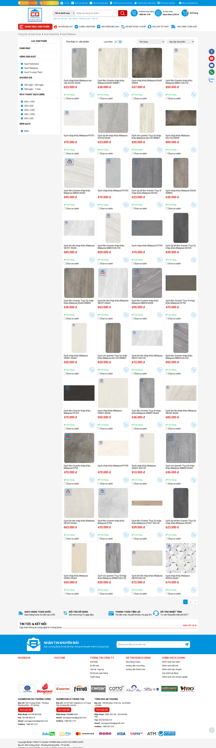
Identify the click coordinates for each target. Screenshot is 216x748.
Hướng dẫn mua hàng (135, 665)
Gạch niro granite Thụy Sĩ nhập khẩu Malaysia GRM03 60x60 (180, 466)
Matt (26, 131)
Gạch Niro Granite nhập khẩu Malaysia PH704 (77, 411)
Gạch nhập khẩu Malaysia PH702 (113, 190)
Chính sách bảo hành (171, 662)
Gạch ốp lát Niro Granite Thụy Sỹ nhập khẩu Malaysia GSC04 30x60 (181, 523)
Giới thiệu (94, 662)
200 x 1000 (29, 114)
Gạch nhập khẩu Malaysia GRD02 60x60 (178, 577)
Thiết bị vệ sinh (85, 19)
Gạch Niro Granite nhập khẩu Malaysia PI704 (111, 522)
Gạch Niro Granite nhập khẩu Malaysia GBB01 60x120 (179, 81)
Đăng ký (194, 3)
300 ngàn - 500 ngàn (34, 85)
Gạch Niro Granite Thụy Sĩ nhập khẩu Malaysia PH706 (180, 301)
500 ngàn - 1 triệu (32, 89)
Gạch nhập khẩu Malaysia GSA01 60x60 (110, 411)
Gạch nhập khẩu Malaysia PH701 (79, 135)
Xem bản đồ (25, 710)
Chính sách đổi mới (170, 665)
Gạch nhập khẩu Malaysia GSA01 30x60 (76, 356)
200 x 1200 (29, 110)
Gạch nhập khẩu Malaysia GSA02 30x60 (76, 577)
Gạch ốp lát (72, 19)
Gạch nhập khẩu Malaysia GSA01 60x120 (144, 466)
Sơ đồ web (94, 665)
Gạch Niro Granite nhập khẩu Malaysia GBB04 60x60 (145, 301)
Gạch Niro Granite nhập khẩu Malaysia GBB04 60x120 (179, 356)
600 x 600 (28, 118)
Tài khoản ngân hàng (99, 673)
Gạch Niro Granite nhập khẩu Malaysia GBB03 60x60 (77, 191)
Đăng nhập (186, 3)
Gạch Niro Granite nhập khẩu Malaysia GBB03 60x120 (111, 246)
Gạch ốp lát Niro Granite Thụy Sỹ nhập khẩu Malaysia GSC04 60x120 (181, 248)
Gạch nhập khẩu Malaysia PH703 (147, 245)
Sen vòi (95, 19)
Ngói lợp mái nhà (60, 19)
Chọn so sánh (72, 98)
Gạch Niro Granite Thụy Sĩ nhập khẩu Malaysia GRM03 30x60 (146, 411)
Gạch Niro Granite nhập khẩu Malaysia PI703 (77, 466)
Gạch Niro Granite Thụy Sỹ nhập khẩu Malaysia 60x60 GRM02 (78, 301)
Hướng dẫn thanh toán (135, 669)
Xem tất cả (189, 625)
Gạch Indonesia (31, 64)
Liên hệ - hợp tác (97, 669)
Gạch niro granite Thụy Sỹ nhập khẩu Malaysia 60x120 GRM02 (112, 356)
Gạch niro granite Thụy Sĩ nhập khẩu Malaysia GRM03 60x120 (112, 577)
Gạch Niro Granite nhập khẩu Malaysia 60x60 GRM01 (111, 81)
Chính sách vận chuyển (172, 669)
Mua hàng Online (133, 662)
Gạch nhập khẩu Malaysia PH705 (113, 465)
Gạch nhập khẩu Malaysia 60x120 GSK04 (178, 136)
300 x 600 (28, 106)
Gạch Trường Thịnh (33, 72)
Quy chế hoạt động (170, 673)
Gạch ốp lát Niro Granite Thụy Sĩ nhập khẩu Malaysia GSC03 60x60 (146, 193)
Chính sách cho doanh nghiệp (175, 677)
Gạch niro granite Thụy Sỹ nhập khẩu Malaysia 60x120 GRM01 (146, 136)
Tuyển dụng (95, 677)
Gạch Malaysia (31, 68)
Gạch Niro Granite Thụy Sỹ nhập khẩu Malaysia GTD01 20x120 (146, 522)
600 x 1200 (29, 101)
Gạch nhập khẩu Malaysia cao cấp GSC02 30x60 (78, 81)
